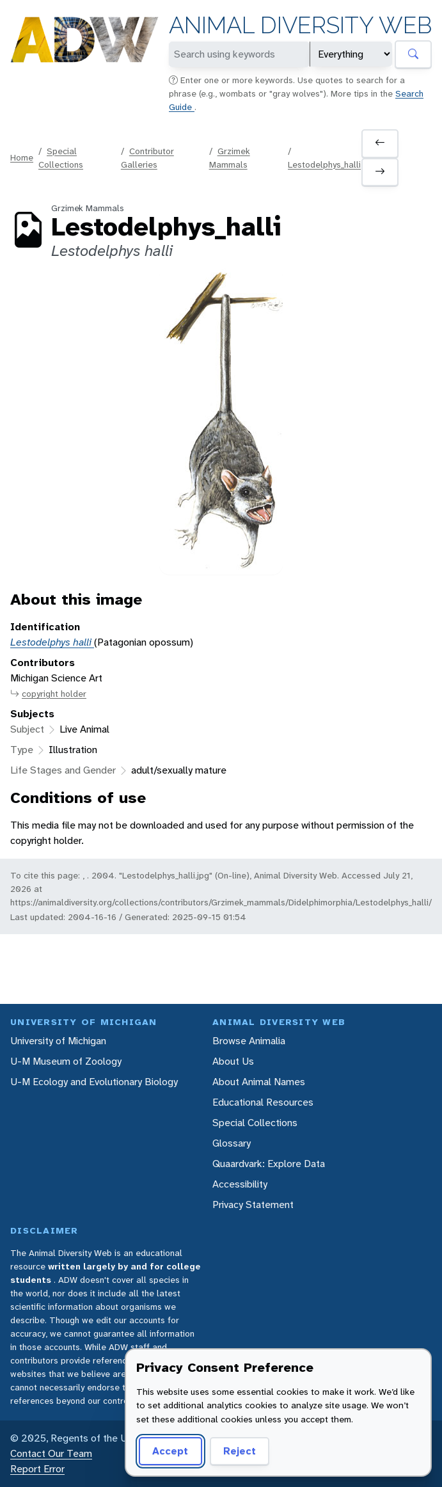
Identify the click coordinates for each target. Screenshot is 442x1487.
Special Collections (254, 1122)
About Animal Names (258, 1081)
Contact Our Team (51, 1453)
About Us (233, 1061)
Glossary (231, 1143)
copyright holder (48, 694)
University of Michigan (58, 1040)
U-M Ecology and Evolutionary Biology (94, 1081)
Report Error (37, 1468)
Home (21, 157)
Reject (239, 1451)
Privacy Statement (253, 1204)
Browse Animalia (248, 1040)
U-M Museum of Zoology (66, 1061)
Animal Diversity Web (300, 25)
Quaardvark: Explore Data (268, 1163)
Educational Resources (262, 1102)
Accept (170, 1451)
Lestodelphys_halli (324, 164)
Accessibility (239, 1184)
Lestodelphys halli (52, 642)
